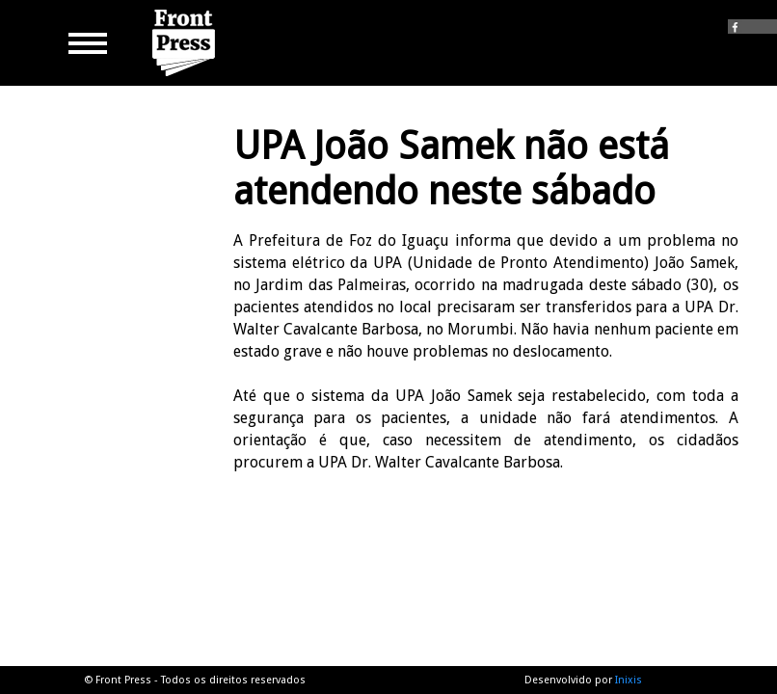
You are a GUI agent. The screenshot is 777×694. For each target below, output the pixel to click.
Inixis (628, 680)
